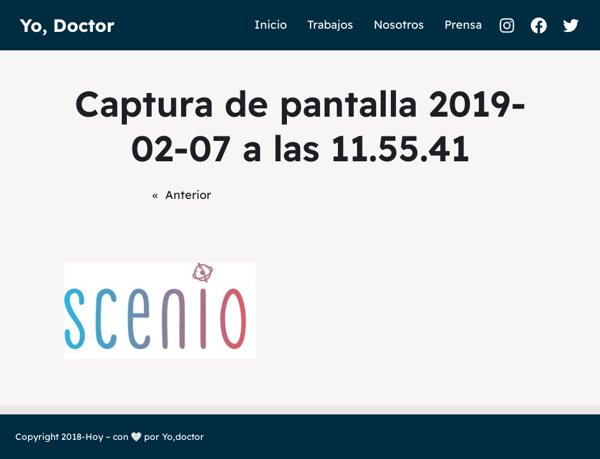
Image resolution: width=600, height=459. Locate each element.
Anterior (188, 194)
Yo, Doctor (67, 25)
